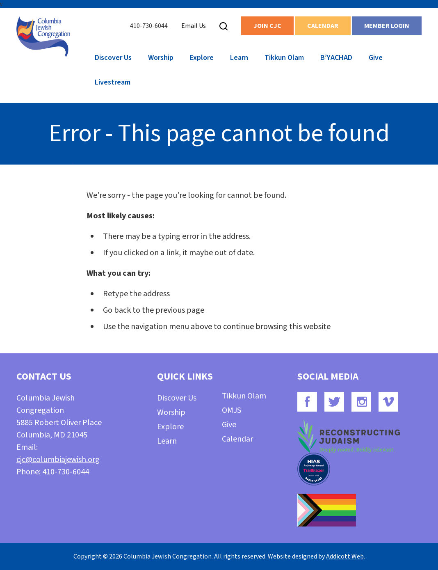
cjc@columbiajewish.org (58, 459)
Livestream (112, 82)
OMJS (231, 410)
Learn (239, 58)
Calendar (322, 25)
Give (376, 58)
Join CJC (267, 25)
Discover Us (113, 58)
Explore (202, 58)
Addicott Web (345, 556)
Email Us (193, 25)
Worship (160, 58)
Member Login (386, 25)
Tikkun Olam (284, 58)
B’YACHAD (336, 58)
